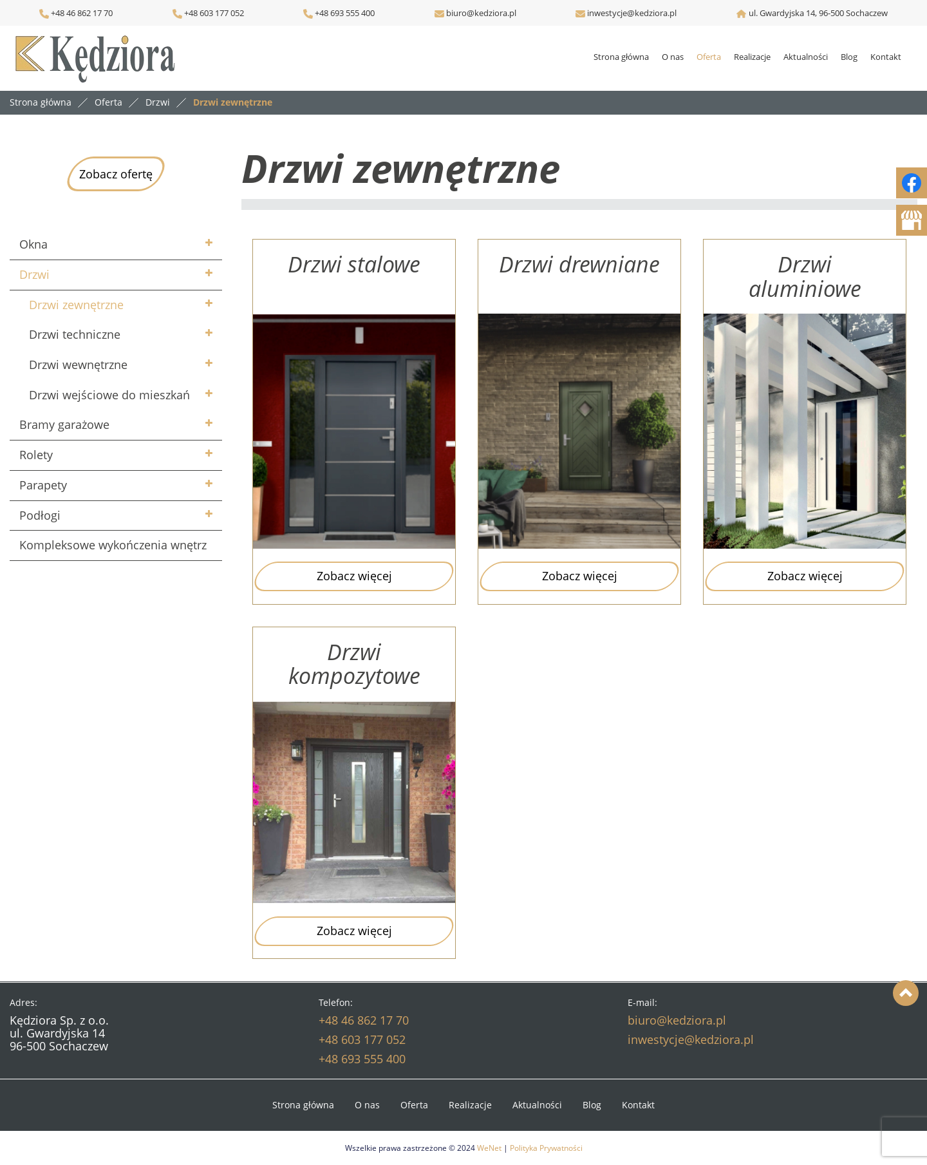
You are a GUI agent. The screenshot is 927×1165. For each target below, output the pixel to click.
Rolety (36, 454)
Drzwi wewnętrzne (78, 364)
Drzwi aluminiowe (805, 276)
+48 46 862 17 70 (76, 13)
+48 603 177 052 (213, 13)
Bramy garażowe (64, 424)
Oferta (709, 56)
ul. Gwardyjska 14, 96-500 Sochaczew (818, 13)
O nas (673, 56)
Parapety (43, 485)
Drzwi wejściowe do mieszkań (109, 395)
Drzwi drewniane (579, 265)
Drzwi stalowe (354, 265)
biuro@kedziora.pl (480, 13)
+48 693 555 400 (344, 13)
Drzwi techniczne (74, 334)
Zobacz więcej (354, 575)
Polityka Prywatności (546, 1147)
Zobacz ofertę (116, 174)
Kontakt (885, 56)
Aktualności (805, 56)
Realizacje (752, 56)
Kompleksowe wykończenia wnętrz (113, 545)
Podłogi (40, 515)
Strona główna (621, 56)
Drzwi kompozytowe (354, 664)
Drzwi (34, 274)
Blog (849, 56)
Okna (33, 244)
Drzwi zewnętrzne (76, 304)
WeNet (489, 1147)
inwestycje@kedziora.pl (632, 13)
